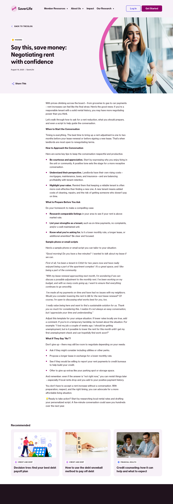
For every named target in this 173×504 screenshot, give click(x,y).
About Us (76, 8)
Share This (19, 83)
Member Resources (54, 8)
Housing (19, 39)
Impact (90, 8)
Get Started (152, 8)
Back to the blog (22, 26)
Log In (133, 8)
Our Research (104, 8)
